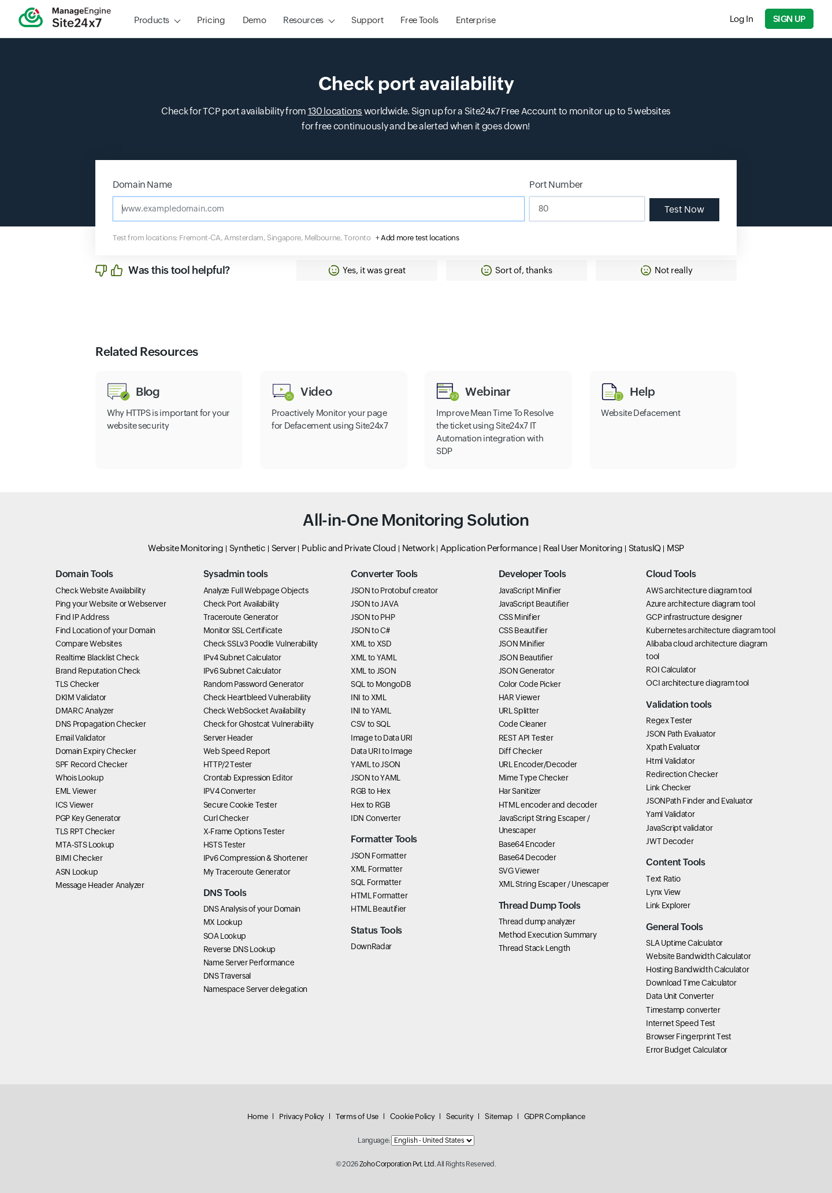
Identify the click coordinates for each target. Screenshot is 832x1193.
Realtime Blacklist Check (97, 657)
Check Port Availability (241, 603)
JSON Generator (527, 670)
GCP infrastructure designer (694, 617)
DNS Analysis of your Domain (251, 908)
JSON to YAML (375, 777)
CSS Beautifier (523, 630)
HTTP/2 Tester (227, 764)
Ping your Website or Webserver (110, 603)
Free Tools (419, 20)
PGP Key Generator (88, 818)
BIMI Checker (79, 858)
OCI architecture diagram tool (697, 682)
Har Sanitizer (520, 791)
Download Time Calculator (691, 982)
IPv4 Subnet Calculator (242, 657)
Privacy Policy (301, 1116)
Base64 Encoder (527, 844)
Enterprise (475, 20)
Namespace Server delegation (255, 989)
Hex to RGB (370, 804)
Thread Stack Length (534, 948)
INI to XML (368, 697)
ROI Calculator (671, 669)
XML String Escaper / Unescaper (554, 884)
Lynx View (663, 892)
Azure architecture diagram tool (700, 603)
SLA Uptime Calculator (684, 942)
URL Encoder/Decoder (538, 764)
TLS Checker (77, 684)
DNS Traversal (227, 975)
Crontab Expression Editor (248, 777)
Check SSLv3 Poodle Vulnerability (260, 643)
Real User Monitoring (583, 548)
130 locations (335, 111)
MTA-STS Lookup (84, 844)
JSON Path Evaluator (680, 733)
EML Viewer (75, 791)
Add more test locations (420, 237)
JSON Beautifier (526, 657)
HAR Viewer (519, 697)
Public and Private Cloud (349, 548)
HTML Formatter (379, 895)
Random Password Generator (253, 684)
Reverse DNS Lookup (239, 949)
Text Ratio (663, 878)
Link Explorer (668, 905)
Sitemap (498, 1116)
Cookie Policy (412, 1116)
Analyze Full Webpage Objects (256, 590)
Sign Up (789, 19)
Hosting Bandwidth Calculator (697, 969)
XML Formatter (376, 869)
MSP (675, 548)
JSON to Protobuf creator (394, 590)
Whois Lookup (79, 777)
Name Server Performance (249, 962)
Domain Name (142, 184)
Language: (374, 1140)
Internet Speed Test (680, 1023)
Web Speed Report (236, 751)
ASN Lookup (76, 871)
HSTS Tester (224, 844)
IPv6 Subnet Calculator (242, 670)
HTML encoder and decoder (548, 804)
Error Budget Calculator (686, 1049)
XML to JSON (373, 670)
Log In (741, 19)
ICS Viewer (74, 804)
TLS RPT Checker (85, 831)
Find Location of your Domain (105, 630)
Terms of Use (357, 1116)
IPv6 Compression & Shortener (255, 858)
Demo (254, 20)
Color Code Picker (530, 684)
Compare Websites (88, 643)
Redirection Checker (682, 774)
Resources (303, 20)
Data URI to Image (382, 751)
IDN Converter (375, 818)
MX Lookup (223, 922)
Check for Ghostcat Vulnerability (258, 724)
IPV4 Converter (229, 791)
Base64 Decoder (527, 857)
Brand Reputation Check (97, 670)
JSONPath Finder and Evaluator (699, 800)
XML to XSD (371, 643)
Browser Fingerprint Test (688, 1036)
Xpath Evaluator (673, 747)
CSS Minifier (519, 617)
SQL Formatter (376, 882)
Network (418, 548)
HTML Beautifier (378, 908)
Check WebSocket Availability (254, 710)
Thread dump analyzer (537, 921)
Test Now (684, 209)
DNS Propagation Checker (100, 724)
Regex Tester (669, 720)
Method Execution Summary (547, 934)
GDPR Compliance (554, 1116)
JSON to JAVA (375, 603)
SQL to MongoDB (381, 684)
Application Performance (488, 548)
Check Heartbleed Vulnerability (257, 697)
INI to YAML (371, 710)
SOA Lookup (224, 936)
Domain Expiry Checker (95, 751)
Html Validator (670, 760)
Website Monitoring (186, 548)
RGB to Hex (370, 791)
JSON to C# (370, 630)
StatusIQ (645, 548)
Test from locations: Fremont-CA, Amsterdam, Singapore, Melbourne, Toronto (242, 237)
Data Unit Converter (680, 996)
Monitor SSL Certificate (243, 630)
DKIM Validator (80, 697)
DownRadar (371, 946)
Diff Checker (521, 751)
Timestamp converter (683, 1009)
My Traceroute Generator (247, 871)
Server (284, 548)
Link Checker (668, 787)
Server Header (228, 737)
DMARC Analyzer (84, 710)
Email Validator (80, 737)
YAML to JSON (375, 764)
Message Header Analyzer (99, 885)
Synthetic (247, 548)
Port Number (556, 184)
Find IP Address (82, 617)
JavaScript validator (679, 828)
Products (151, 20)
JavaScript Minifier (530, 590)
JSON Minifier (522, 643)
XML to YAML (373, 657)
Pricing (211, 20)
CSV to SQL (370, 724)
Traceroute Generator (240, 617)
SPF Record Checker (91, 764)
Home (257, 1116)
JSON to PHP (373, 617)
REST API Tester (526, 737)
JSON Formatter (378, 855)
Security (459, 1116)
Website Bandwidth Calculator (698, 956)
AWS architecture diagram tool (699, 590)
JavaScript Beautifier (534, 603)
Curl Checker (226, 818)
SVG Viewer (519, 870)
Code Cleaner (523, 724)
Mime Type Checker (534, 777)
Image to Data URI (382, 737)
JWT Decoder (669, 841)
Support (367, 20)
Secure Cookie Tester (240, 804)
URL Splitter (519, 710)
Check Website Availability (100, 590)
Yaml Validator (670, 814)
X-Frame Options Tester (244, 831)
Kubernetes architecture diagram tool (710, 630)
